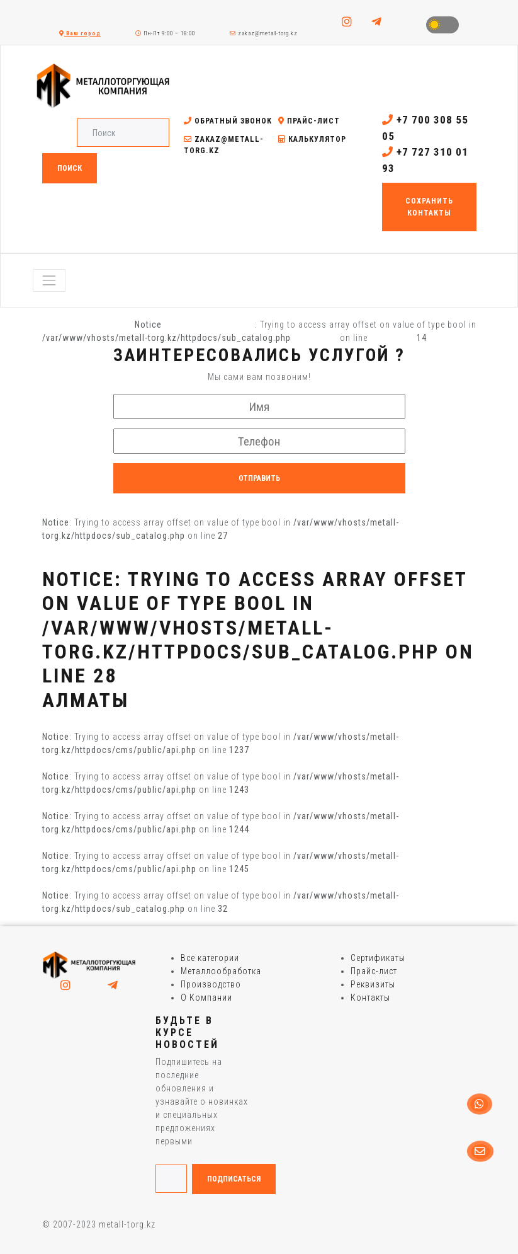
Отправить (259, 478)
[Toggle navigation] (49, 280)
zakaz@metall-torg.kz (264, 33)
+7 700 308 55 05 (425, 127)
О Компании (206, 997)
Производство (211, 984)
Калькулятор (312, 139)
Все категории (210, 958)
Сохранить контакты (429, 207)
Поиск (69, 168)
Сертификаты (378, 958)
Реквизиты (373, 984)
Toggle (442, 24)
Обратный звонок (228, 121)
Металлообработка (221, 971)
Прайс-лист (309, 121)
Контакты (370, 997)
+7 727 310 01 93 (425, 160)
